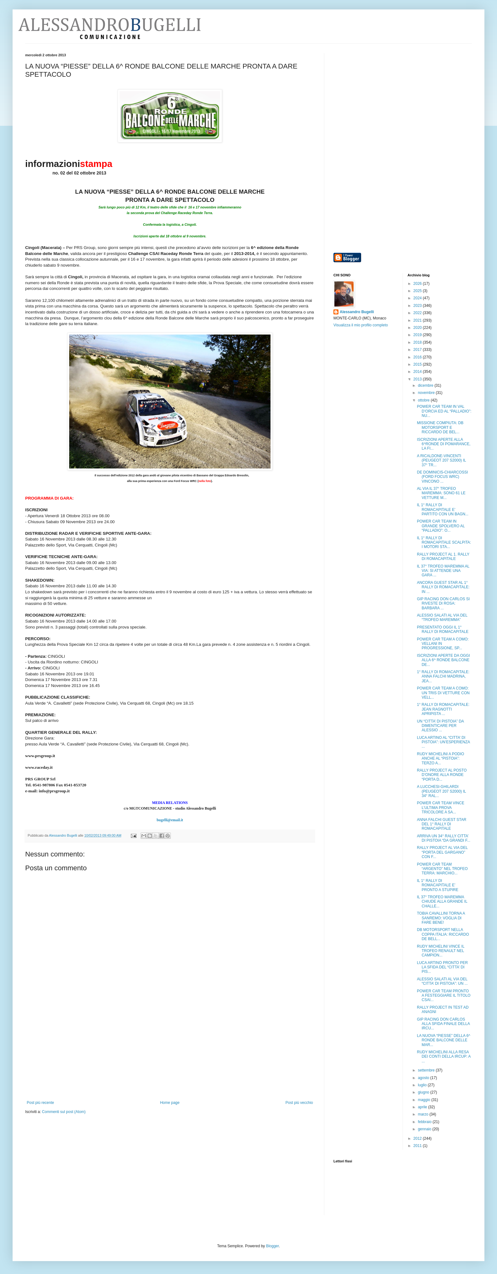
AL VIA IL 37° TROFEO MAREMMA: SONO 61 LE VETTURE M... (441, 493)
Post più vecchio (299, 1102)
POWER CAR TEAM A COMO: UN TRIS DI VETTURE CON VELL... (443, 693)
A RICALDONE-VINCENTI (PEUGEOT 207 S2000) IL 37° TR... (441, 460)
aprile (423, 1107)
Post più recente (40, 1102)
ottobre (424, 400)
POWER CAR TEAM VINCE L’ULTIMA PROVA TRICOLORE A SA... (440, 807)
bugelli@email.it (170, 820)
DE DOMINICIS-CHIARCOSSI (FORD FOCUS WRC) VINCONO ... (442, 477)
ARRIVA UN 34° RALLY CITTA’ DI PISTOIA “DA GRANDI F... (443, 838)
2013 (418, 379)
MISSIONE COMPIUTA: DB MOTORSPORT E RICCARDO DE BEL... (440, 427)
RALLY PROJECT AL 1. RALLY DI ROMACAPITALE (443, 556)
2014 (418, 371)
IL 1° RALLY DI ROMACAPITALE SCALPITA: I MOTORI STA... (444, 542)
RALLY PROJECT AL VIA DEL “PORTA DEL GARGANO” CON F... (442, 852)
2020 (418, 327)
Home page (170, 1102)
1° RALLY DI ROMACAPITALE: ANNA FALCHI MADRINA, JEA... (443, 676)
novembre (427, 393)
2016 (418, 357)
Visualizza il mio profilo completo (360, 325)
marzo (423, 1114)
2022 (418, 313)
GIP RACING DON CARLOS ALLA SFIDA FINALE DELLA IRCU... (443, 1024)
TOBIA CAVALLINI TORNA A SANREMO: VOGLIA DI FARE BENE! (441, 918)
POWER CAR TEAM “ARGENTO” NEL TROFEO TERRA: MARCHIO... (442, 869)
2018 (418, 342)
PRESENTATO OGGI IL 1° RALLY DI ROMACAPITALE (442, 629)
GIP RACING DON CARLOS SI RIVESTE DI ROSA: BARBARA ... (443, 603)
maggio (424, 1100)
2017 (418, 349)
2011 (418, 1146)
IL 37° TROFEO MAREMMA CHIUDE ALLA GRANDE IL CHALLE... (442, 901)
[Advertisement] (170, 1053)
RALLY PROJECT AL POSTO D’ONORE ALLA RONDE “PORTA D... (441, 775)
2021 (418, 320)
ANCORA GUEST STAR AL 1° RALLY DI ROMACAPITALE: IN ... (443, 587)
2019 (418, 335)
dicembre (426, 385)
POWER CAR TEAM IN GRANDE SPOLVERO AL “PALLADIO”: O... (441, 526)
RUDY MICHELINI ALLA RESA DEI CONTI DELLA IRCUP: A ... (443, 1056)
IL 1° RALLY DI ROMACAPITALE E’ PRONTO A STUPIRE (437, 885)
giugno (424, 1092)
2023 (418, 305)
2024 (418, 298)
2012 (418, 1138)
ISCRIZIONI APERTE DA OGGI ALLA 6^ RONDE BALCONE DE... (443, 660)
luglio (422, 1085)
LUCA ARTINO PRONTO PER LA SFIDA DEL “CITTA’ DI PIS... (442, 967)
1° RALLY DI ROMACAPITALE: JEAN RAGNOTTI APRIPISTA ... (443, 709)
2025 (418, 291)
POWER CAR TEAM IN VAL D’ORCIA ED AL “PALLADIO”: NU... (444, 411)
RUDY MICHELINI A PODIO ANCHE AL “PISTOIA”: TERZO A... (440, 758)
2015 (418, 364)
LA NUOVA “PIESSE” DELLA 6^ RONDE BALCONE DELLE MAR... (443, 1040)
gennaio (425, 1129)
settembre (427, 1070)
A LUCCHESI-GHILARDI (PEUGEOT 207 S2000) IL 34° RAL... (441, 791)
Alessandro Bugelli (357, 312)
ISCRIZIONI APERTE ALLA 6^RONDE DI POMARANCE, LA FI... (443, 444)
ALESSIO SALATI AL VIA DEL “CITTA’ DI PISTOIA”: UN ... (442, 981)
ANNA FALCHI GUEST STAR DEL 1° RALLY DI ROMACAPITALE (441, 824)
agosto (424, 1078)
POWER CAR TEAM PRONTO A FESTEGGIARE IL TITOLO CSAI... (443, 995)
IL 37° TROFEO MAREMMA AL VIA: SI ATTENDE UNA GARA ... (443, 571)
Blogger (272, 1246)
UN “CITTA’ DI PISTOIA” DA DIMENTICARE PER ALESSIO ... (440, 726)
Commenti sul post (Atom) (64, 1112)
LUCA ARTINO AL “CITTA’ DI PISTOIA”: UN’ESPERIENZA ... (443, 742)
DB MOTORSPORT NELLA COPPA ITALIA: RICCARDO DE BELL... (443, 934)
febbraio (425, 1122)
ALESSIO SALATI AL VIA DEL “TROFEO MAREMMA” (442, 617)
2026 (418, 283)
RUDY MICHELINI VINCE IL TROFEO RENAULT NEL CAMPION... (440, 951)
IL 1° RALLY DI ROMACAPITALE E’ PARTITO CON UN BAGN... (442, 509)
